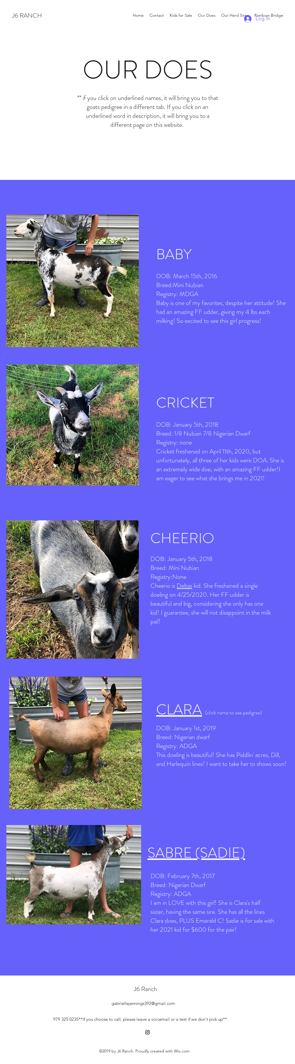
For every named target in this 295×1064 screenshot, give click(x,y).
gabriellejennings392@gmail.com (143, 1003)
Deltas (184, 585)
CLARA (179, 709)
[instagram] (147, 1032)
